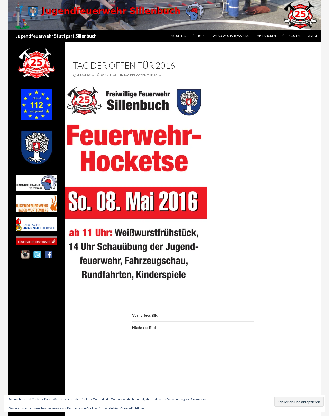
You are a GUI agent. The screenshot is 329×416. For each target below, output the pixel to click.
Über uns (199, 36)
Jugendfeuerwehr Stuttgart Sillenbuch (56, 36)
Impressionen (266, 36)
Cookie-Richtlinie (132, 408)
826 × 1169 (108, 75)
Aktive (313, 36)
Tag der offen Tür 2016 (142, 75)
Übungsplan (291, 36)
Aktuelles (178, 36)
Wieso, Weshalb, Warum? (231, 36)
